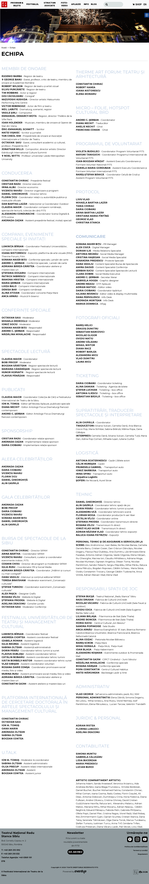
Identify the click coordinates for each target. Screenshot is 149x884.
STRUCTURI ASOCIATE (50, 4)
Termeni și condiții (140, 850)
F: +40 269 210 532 (10, 854)
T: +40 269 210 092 (10, 850)
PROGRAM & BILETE (17, 4)
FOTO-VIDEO (64, 4)
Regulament (143, 854)
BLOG (94, 4)
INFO (86, 4)
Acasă (4, 48)
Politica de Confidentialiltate (136, 847)
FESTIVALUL (32, 4)
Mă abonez (75, 852)
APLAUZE (76, 4)
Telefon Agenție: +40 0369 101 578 (16, 859)
